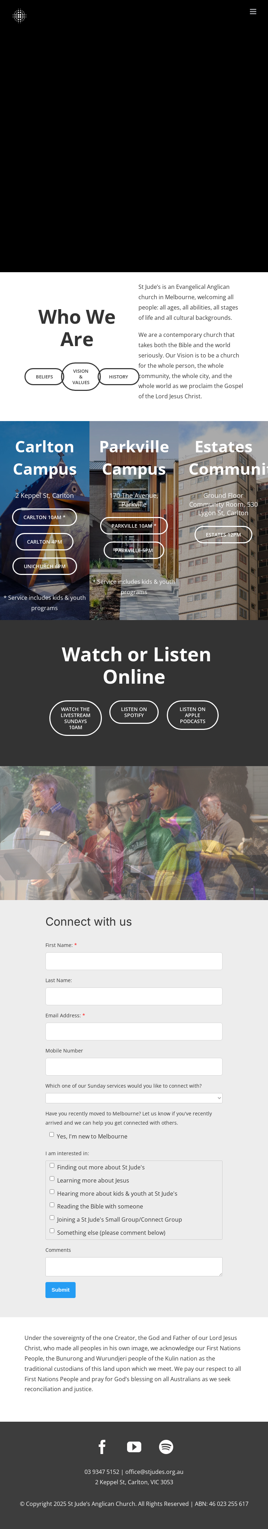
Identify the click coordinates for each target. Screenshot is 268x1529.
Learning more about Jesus (89, 1180)
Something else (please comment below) (107, 1232)
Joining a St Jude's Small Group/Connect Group (116, 1219)
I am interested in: (67, 1153)
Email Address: (65, 1015)
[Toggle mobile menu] (253, 11)
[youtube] (134, 1447)
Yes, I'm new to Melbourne (88, 1136)
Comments (58, 1250)
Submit (60, 1290)
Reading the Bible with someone (96, 1206)
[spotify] (166, 1447)
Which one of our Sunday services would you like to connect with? (123, 1085)
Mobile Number (64, 1050)
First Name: (61, 945)
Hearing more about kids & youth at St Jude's (113, 1193)
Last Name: (58, 980)
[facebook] (102, 1447)
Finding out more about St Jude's (97, 1167)
